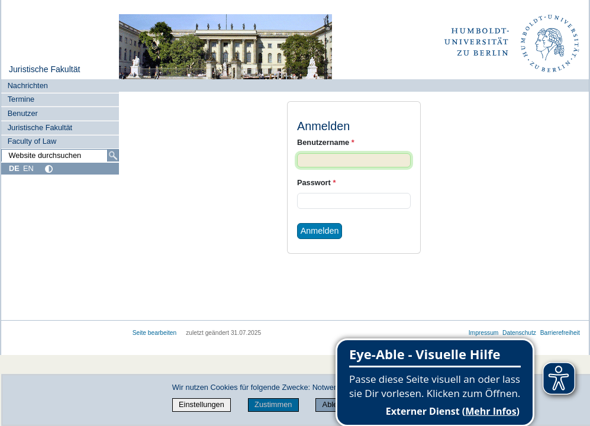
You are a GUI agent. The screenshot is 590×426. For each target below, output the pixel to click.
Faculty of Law (32, 141)
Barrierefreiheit (560, 333)
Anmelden (320, 230)
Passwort (316, 182)
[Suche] (113, 155)
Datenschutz (519, 333)
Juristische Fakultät (44, 69)
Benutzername (325, 142)
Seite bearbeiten (155, 333)
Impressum (484, 333)
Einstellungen (201, 404)
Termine (21, 99)
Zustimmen (273, 404)
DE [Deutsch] (14, 168)
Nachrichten (28, 85)
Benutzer (23, 113)
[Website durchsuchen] (60, 155)
